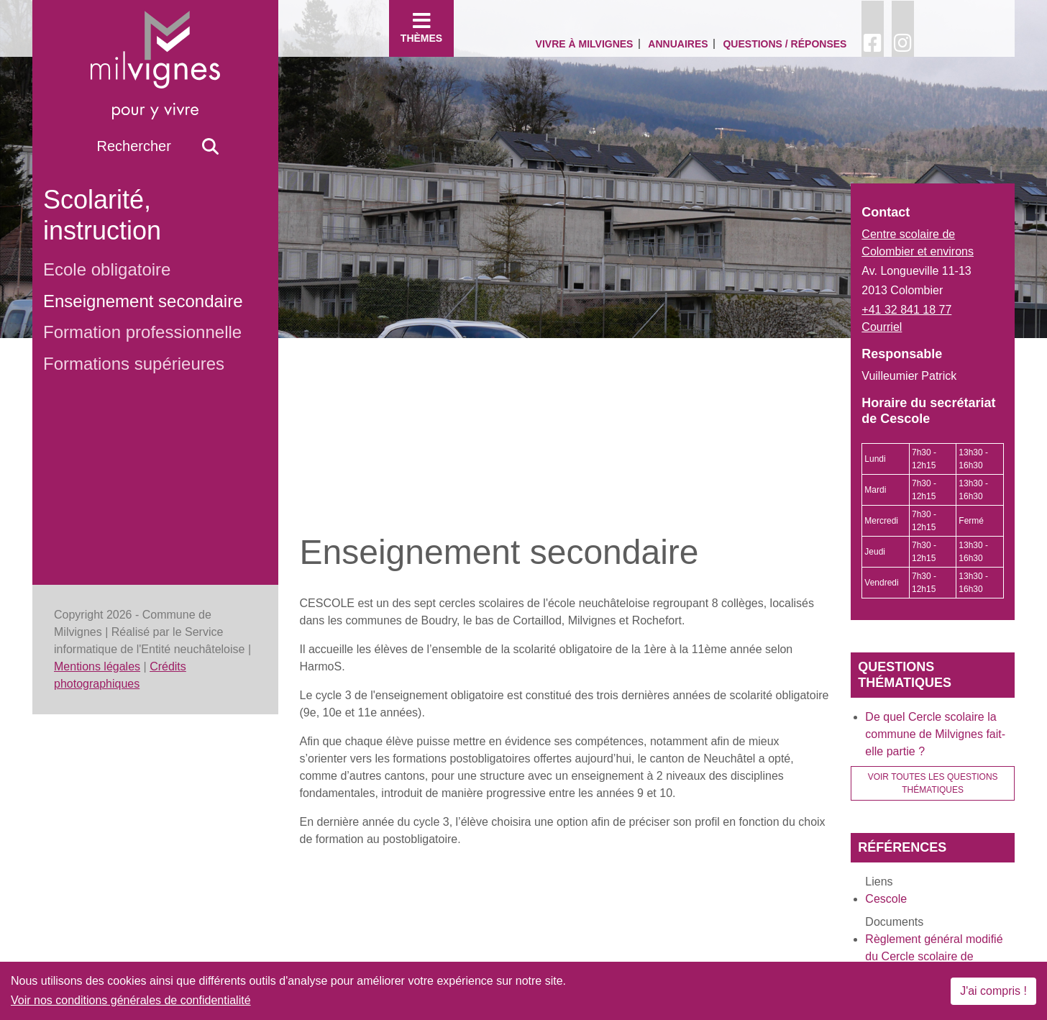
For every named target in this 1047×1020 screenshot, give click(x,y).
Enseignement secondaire (143, 301)
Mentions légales (97, 666)
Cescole (886, 899)
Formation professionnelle (142, 332)
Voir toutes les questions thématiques (933, 783)
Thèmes (421, 27)
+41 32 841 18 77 (906, 310)
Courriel (881, 327)
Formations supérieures (133, 363)
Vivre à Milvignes (585, 44)
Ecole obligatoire (106, 269)
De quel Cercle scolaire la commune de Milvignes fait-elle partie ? (935, 734)
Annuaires (678, 44)
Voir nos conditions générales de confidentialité (131, 1000)
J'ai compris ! (993, 991)
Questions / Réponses (784, 44)
